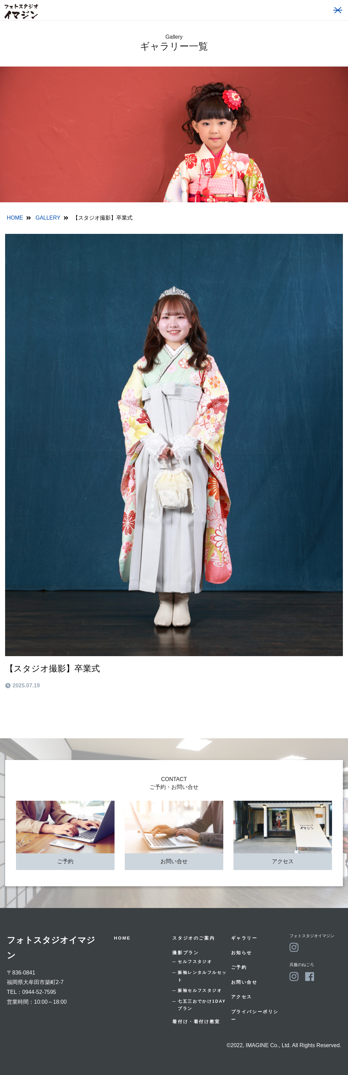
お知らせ (241, 952)
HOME (15, 218)
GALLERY (47, 218)
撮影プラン (185, 952)
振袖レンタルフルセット (202, 976)
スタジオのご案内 (193, 938)
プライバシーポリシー (255, 1015)
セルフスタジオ (195, 961)
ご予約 (65, 861)
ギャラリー (244, 938)
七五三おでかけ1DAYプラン (202, 1005)
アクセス (283, 861)
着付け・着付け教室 (196, 1021)
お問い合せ (174, 861)
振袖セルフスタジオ (200, 990)
